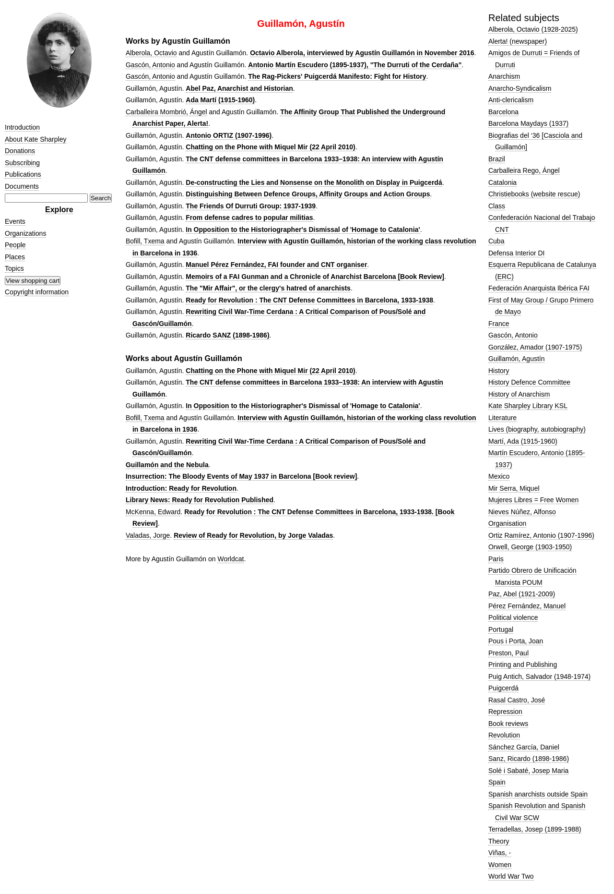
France (498, 323)
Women (499, 865)
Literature (502, 418)
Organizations (25, 233)
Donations (20, 151)
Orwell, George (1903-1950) (530, 547)
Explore (59, 209)
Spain (497, 782)
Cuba (496, 241)
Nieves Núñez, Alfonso (522, 512)
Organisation (507, 523)
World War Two (511, 876)
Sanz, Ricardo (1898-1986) (528, 758)
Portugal (500, 629)
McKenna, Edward (153, 512)
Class (496, 206)
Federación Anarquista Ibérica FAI (539, 288)
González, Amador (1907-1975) (535, 347)
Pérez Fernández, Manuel (527, 606)
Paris (496, 559)
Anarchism (504, 76)
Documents (22, 186)
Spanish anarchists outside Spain (538, 794)
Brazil (496, 159)
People (15, 245)
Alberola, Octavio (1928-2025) (533, 29)
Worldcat (230, 559)
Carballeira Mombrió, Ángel (166, 112)
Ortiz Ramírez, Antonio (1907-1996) (541, 535)
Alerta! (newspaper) (517, 41)
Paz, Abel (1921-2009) (521, 594)
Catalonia (502, 182)
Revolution (504, 735)
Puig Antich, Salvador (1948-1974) (539, 676)
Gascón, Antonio (150, 65)
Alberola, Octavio (151, 53)
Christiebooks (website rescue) (534, 194)
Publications (23, 174)
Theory (498, 841)
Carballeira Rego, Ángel (524, 170)
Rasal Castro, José (516, 700)
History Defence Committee (529, 382)
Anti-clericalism (510, 100)
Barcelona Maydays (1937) (528, 123)
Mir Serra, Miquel (514, 488)
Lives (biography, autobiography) (537, 429)
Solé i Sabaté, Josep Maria (528, 770)
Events (15, 221)
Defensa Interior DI (516, 253)
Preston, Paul (508, 653)
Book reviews (508, 723)
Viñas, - (499, 853)
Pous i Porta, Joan (515, 641)
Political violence (513, 617)
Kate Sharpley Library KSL (527, 406)
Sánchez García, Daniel (523, 747)
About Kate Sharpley (35, 139)
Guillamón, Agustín (516, 358)
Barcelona (503, 112)
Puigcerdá (503, 688)
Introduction (22, 127)
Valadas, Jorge (148, 535)
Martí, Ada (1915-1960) (522, 441)
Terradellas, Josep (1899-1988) (534, 829)
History (498, 371)
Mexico (498, 476)
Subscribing (22, 163)
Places (15, 257)
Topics (14, 268)
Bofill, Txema (145, 241)
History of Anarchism (519, 394)
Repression (505, 711)
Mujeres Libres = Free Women (533, 500)
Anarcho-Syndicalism (520, 88)
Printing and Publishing (522, 664)
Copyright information (37, 292)
